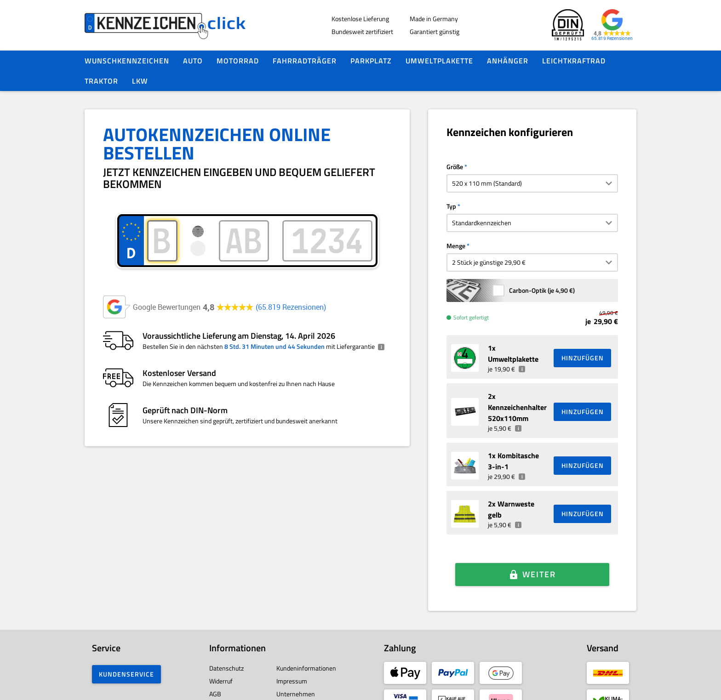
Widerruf (221, 659)
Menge (455, 245)
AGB (215, 672)
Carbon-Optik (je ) (542, 290)
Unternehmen (295, 672)
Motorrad (238, 60)
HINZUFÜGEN (582, 358)
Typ (451, 206)
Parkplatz (371, 60)
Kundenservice (126, 652)
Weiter (539, 561)
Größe (454, 166)
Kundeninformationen (306, 646)
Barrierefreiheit (230, 685)
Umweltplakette (439, 60)
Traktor (101, 80)
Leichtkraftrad (574, 60)
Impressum (291, 659)
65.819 (291, 307)
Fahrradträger (305, 60)
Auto (193, 60)
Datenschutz (226, 646)
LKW (140, 80)
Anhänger (507, 60)
